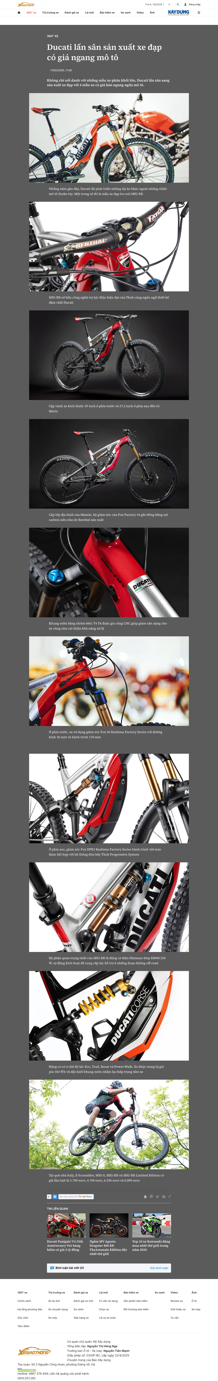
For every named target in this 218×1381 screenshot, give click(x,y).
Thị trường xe (50, 12)
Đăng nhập (194, 4)
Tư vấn (175, 1317)
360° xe (31, 12)
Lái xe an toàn (107, 1317)
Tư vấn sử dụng (108, 1300)
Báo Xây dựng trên (76, 1197)
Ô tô (194, 1300)
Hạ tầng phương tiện (30, 1309)
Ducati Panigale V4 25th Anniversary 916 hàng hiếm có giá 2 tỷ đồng (65, 1245)
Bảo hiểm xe (107, 12)
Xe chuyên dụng (58, 1309)
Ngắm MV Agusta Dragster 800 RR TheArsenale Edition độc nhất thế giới (108, 1247)
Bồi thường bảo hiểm (136, 1309)
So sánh (78, 1309)
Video (140, 12)
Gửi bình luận (159, 1268)
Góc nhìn (23, 1317)
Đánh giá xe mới (83, 1300)
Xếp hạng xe (81, 1317)
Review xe (177, 1300)
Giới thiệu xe (178, 1309)
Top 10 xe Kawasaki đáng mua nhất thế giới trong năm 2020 (151, 1245)
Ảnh (152, 12)
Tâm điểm (23, 1326)
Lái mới (89, 12)
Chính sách (24, 1300)
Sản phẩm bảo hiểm (136, 1300)
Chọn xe (104, 1309)
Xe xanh (125, 12)
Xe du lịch (54, 1300)
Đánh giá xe (72, 12)
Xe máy (52, 1317)
